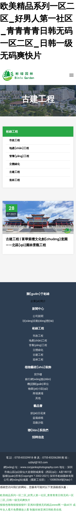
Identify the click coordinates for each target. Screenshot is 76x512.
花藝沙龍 (38, 422)
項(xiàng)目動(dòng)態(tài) (38, 320)
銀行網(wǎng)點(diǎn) (38, 379)
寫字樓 (38, 374)
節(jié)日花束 (37, 413)
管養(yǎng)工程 (38, 345)
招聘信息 (38, 437)
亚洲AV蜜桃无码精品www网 (43, 504)
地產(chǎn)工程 (38, 340)
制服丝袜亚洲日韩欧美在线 (45, 509)
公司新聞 (38, 316)
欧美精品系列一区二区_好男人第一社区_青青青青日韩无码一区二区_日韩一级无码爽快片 (37, 30)
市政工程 (38, 335)
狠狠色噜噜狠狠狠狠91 (13, 504)
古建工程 (38, 354)
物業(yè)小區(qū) (38, 388)
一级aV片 (66, 504)
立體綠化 (38, 350)
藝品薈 (38, 406)
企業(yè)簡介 (38, 301)
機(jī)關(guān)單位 (38, 384)
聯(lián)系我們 (38, 430)
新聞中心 (38, 309)
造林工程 (38, 359)
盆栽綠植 (38, 417)
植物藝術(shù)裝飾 (38, 367)
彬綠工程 (38, 328)
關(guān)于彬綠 (38, 294)
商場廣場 (38, 393)
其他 (38, 398)
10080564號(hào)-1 (60, 479)
